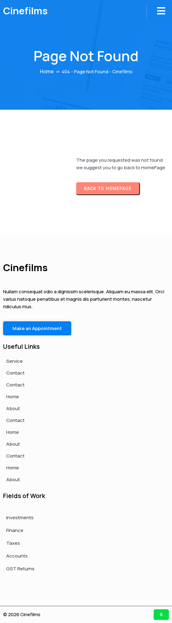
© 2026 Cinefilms (21, 614)
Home (47, 71)
